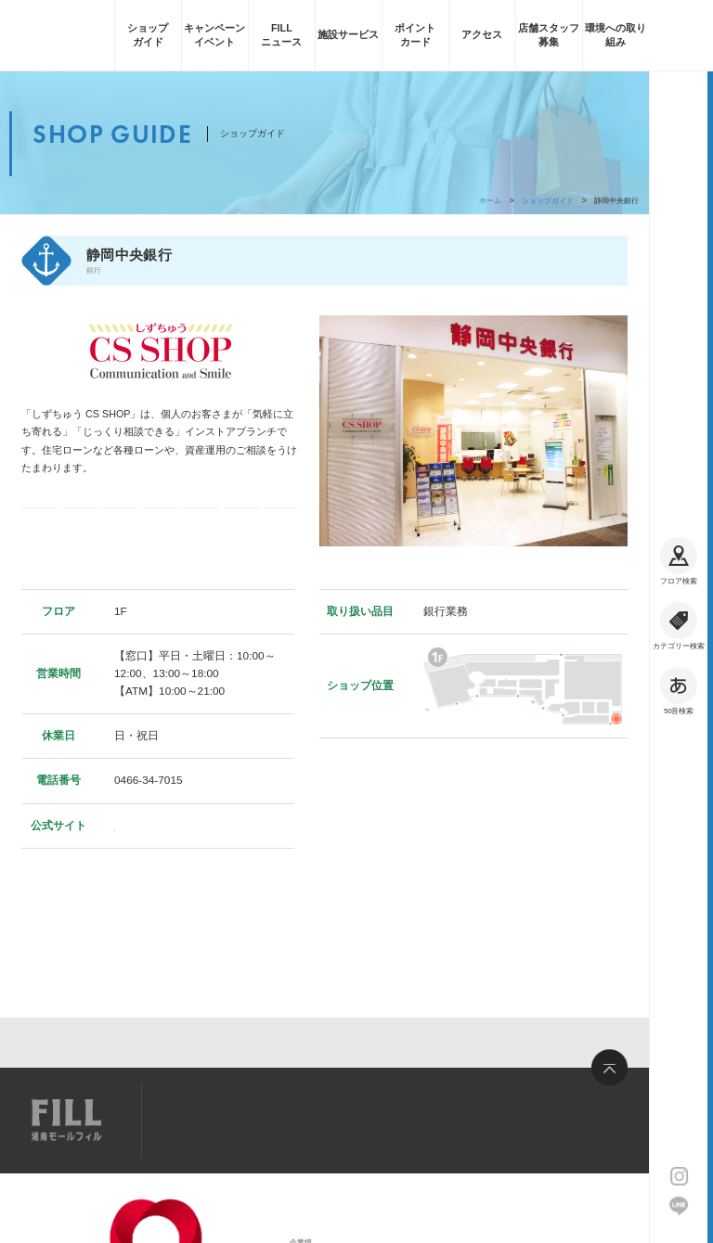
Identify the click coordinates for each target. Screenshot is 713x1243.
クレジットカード (161, 526)
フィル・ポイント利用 (242, 526)
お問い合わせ (361, 1119)
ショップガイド (548, 200)
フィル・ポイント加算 (201, 526)
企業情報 (187, 1195)
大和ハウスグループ (206, 1213)
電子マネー (39, 527)
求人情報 (282, 1119)
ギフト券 (120, 527)
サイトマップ (202, 1119)
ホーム (490, 200)
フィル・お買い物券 (281, 526)
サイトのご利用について (214, 1226)
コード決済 (80, 527)
